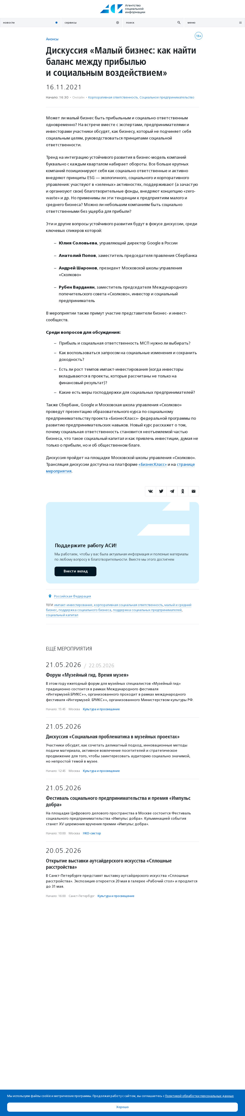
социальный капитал (62, 615)
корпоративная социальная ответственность (128, 605)
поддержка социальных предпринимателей (147, 610)
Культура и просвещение (101, 709)
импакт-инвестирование (73, 605)
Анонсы (52, 39)
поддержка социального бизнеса (85, 610)
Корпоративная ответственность (113, 97)
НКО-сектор (92, 833)
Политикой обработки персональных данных (199, 1096)
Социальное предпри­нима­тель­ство (166, 97)
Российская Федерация (72, 596)
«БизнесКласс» (153, 464)
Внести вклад (75, 571)
